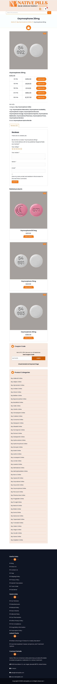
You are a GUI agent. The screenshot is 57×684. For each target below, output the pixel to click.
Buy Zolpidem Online (17, 540)
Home (13, 22)
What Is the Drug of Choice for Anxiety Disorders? (25, 652)
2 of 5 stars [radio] (15, 149)
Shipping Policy (15, 600)
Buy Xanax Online (16, 536)
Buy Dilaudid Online (16, 426)
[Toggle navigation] (40, 9)
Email (14, 168)
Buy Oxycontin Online (17, 485)
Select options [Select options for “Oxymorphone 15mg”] (28, 287)
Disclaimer (14, 613)
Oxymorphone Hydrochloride (22, 120)
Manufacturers (15, 630)
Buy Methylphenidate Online (19, 471)
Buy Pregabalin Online (17, 499)
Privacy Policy (15, 603)
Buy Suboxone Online (17, 516)
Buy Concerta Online (17, 419)
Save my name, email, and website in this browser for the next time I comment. (27, 177)
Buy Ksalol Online (16, 450)
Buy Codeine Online (16, 416)
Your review (16, 152)
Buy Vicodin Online (16, 533)
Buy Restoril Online (16, 505)
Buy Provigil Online (16, 502)
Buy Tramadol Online (17, 523)
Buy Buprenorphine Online (18, 399)
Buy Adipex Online (16, 382)
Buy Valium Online (16, 526)
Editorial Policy (15, 640)
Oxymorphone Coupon (16, 112)
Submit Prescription (17, 607)
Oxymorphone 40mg (28, 332)
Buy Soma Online (16, 512)
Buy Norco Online (16, 474)
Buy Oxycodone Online (17, 481)
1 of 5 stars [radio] (13, 149)
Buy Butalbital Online (17, 402)
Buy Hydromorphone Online (19, 444)
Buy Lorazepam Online (17, 457)
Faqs (12, 597)
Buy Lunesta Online (16, 464)
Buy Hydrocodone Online (18, 440)
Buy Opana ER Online (17, 478)
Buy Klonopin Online (17, 447)
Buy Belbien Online (16, 395)
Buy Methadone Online (17, 468)
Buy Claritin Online (16, 409)
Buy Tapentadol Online (17, 519)
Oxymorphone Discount (31, 112)
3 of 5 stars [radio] (17, 149)
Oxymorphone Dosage (16, 114)
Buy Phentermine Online (18, 495)
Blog (12, 587)
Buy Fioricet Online (16, 433)
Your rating (15, 147)
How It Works (15, 637)
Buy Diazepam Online (17, 423)
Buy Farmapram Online (18, 430)
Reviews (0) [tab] (14, 125)
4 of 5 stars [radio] (19, 149)
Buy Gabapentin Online (18, 437)
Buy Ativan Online (16, 392)
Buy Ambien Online (16, 389)
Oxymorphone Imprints (31, 114)
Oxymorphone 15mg (28, 281)
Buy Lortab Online (16, 461)
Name (14, 162)
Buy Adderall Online (16, 378)
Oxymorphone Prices (39, 116)
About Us (13, 590)
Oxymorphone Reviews (16, 118)
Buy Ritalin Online (16, 509)
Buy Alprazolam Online (17, 385)
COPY (39, 358)
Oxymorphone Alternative (21, 109)
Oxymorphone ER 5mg (28, 231)
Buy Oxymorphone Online (24, 22)
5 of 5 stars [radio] (21, 149)
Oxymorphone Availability (37, 109)
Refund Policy (15, 633)
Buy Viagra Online (16, 530)
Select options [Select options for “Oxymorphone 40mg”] (28, 337)
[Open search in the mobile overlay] (28, 12)
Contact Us (14, 594)
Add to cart (41, 79)
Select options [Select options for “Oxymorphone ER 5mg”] (28, 236)
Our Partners (15, 627)
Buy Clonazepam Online (18, 413)
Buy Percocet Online (17, 492)
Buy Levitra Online (16, 454)
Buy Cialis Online (15, 406)
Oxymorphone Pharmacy (24, 116)
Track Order (14, 610)
